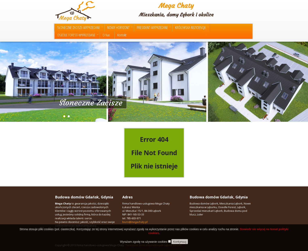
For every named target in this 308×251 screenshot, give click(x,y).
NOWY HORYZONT (120, 27)
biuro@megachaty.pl (135, 222)
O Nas (106, 35)
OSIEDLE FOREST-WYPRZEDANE (77, 35)
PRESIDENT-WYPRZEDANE (154, 27)
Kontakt (121, 35)
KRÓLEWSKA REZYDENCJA (192, 27)
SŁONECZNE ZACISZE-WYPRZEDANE (80, 27)
